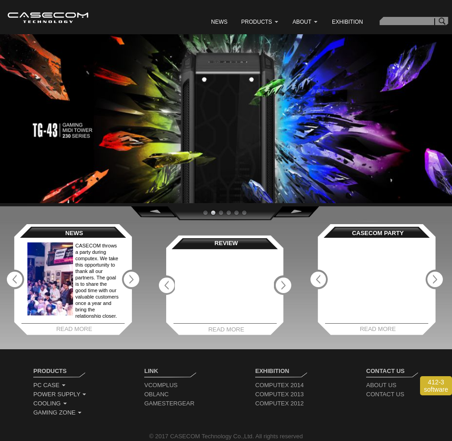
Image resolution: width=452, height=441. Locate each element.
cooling (50, 403)
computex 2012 (279, 403)
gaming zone (57, 412)
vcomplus (161, 385)
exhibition (347, 22)
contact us (385, 394)
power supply (60, 394)
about (305, 22)
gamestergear (169, 403)
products (260, 22)
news (219, 22)
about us (381, 385)
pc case (49, 385)
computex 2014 (279, 385)
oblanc (156, 394)
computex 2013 (279, 394)
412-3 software (436, 385)
